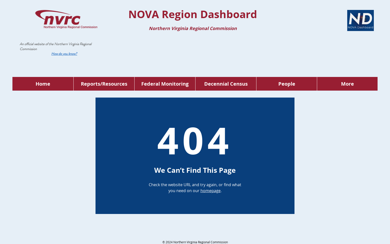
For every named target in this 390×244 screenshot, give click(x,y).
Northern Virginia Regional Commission (56, 46)
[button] (64, 53)
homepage (210, 190)
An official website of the (37, 43)
